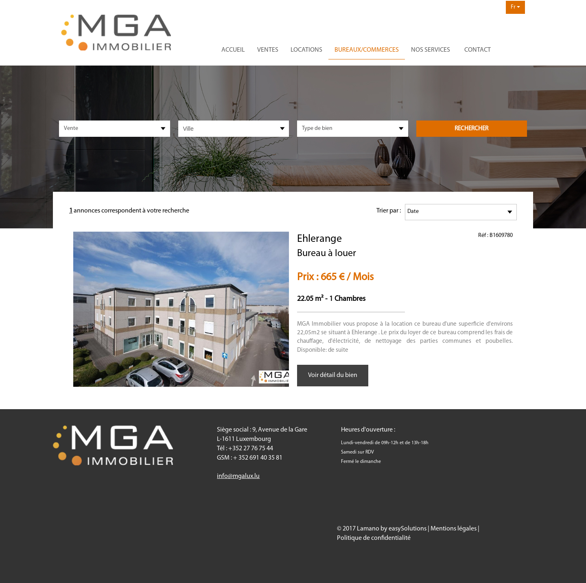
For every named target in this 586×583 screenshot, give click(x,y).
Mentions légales (454, 529)
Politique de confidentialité (374, 538)
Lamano (368, 529)
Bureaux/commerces (367, 50)
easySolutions (407, 529)
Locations (306, 50)
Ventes (267, 50)
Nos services (430, 50)
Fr (515, 7)
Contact (477, 50)
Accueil (233, 50)
